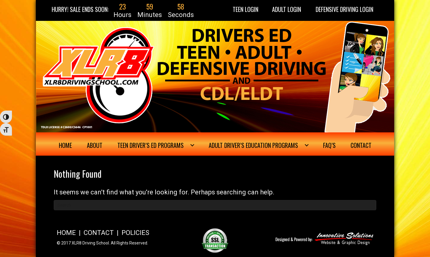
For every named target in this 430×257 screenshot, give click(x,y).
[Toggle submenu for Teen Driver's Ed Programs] (192, 145)
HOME (66, 232)
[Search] (215, 205)
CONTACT (99, 232)
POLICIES (135, 232)
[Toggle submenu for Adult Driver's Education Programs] (307, 145)
